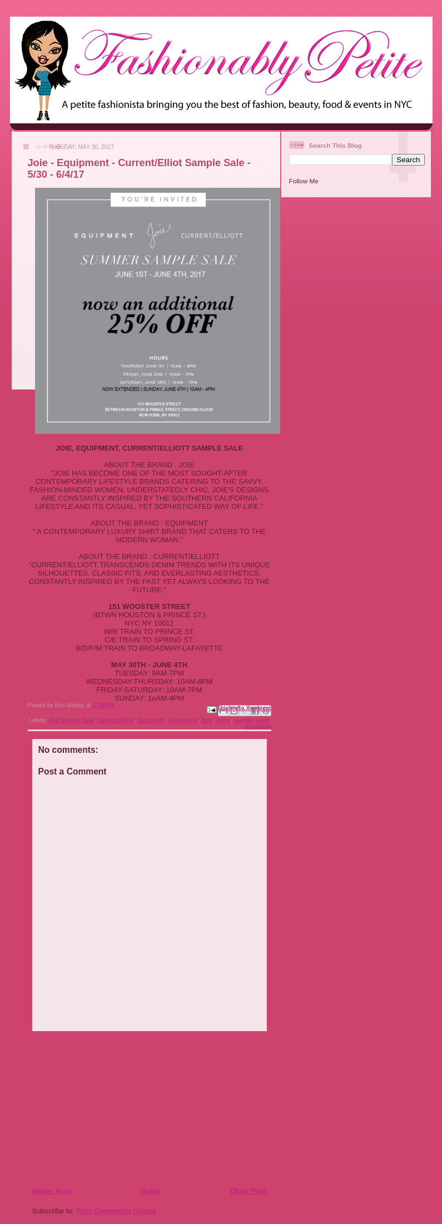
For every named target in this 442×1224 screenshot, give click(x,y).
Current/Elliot (116, 720)
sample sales (252, 720)
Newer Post (52, 1191)
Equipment (183, 720)
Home (151, 1191)
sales (223, 720)
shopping (258, 726)
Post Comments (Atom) (116, 1211)
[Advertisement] (99, 1108)
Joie (207, 720)
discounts (151, 720)
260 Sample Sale (71, 720)
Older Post (248, 1191)
